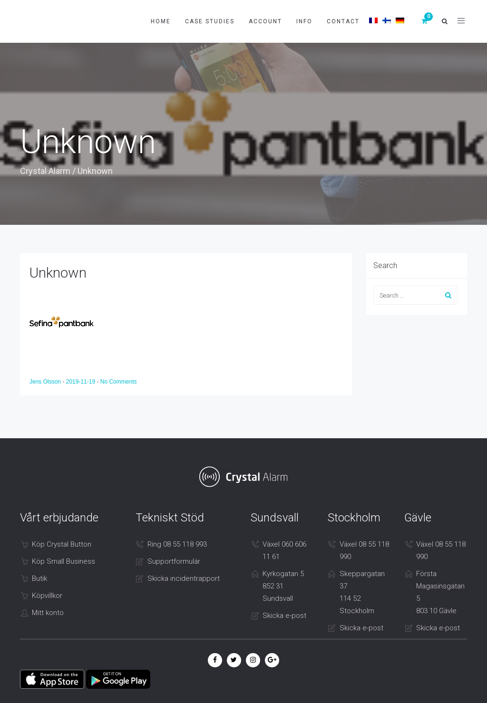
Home (161, 21)
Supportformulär (173, 561)
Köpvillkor (47, 595)
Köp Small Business (63, 561)
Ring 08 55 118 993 (177, 544)
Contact (343, 21)
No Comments (118, 381)
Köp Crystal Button (61, 544)
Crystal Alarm (45, 171)
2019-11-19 (81, 381)
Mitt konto (48, 612)
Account (265, 21)
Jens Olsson (45, 381)
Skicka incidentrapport (183, 578)
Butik (39, 578)
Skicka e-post (284, 615)
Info (304, 21)
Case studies (209, 21)
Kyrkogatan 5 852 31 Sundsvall (283, 586)
